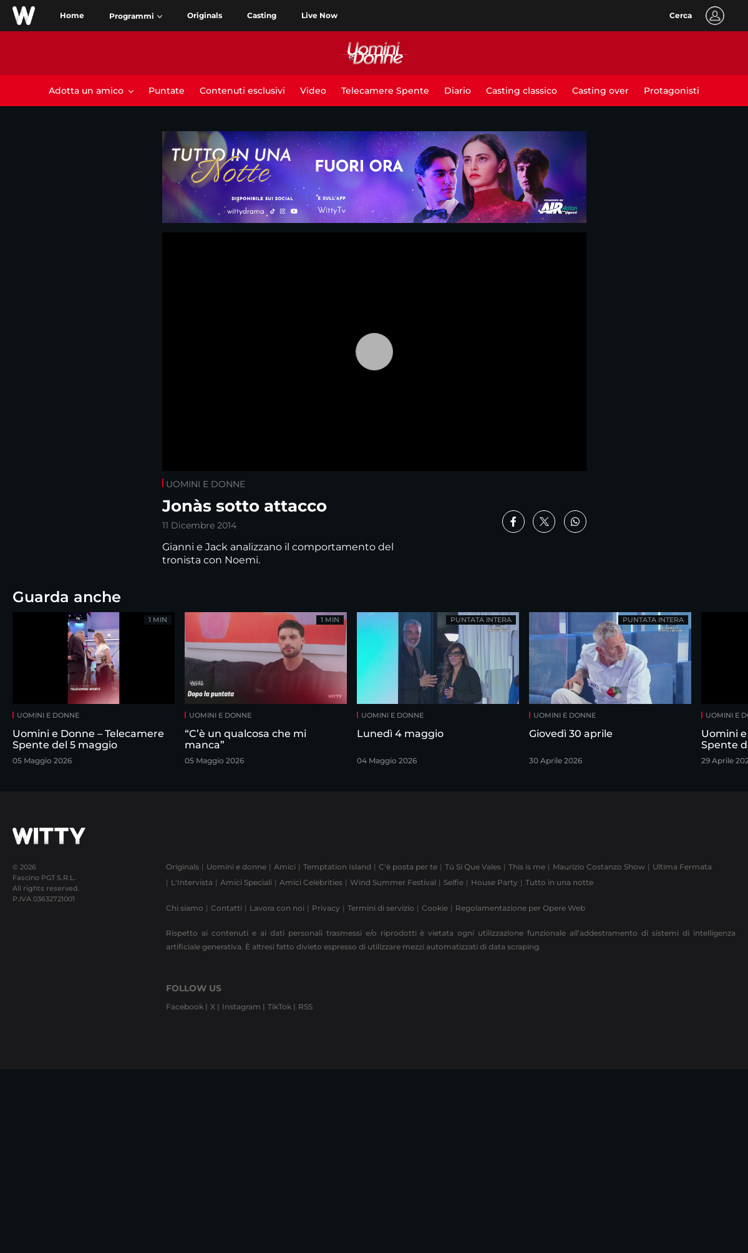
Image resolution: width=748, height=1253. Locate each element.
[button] (135, 16)
